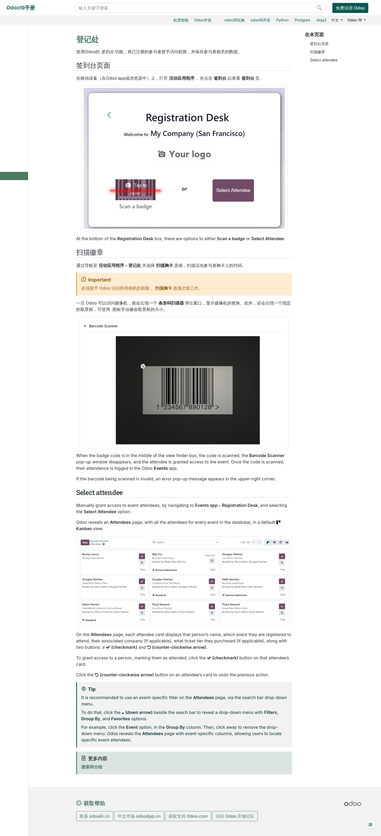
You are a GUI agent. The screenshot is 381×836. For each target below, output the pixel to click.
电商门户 (20, 64)
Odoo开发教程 (26, 396)
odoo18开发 (260, 20)
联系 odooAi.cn (95, 816)
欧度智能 (181, 20)
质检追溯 (20, 235)
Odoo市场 (202, 20)
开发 (17, 440)
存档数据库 (23, 360)
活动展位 (29, 162)
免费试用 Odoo (350, 8)
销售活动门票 (33, 137)
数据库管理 (23, 311)
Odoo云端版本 (26, 327)
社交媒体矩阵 (29, 202)
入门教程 (20, 404)
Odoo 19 (355, 20)
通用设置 (20, 299)
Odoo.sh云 (22, 335)
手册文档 (20, 448)
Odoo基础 (21, 48)
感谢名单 (21, 432)
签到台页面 (319, 43)
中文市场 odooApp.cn (139, 816)
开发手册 (20, 420)
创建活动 (29, 129)
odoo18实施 (234, 20)
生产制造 (20, 227)
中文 (335, 20)
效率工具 (20, 283)
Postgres (302, 20)
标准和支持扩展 (27, 368)
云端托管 (21, 319)
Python (282, 20)
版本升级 (21, 352)
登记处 (27, 178)
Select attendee (323, 60)
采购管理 (20, 210)
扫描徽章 (317, 52)
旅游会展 (25, 121)
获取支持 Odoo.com (188, 816)
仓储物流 (20, 218)
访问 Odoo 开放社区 (235, 816)
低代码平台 (22, 291)
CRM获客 (21, 81)
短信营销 (25, 113)
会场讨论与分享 (35, 146)
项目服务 (20, 259)
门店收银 (20, 73)
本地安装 (20, 344)
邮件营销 (25, 97)
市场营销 (20, 89)
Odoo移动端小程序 (30, 376)
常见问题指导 (24, 412)
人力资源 (20, 275)
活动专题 (29, 170)
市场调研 (25, 194)
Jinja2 (321, 20)
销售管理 (20, 56)
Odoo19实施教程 (28, 40)
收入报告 (29, 186)
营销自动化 (27, 105)
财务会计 (20, 267)
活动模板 (29, 154)
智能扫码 (20, 243)
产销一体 (20, 251)
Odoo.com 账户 (27, 384)
